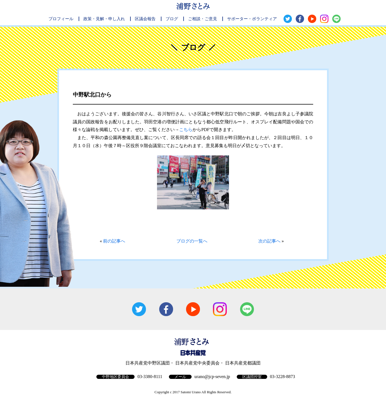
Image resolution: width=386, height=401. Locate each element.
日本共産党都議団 (243, 363)
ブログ (172, 19)
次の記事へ (269, 241)
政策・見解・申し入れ (104, 19)
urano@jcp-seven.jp (212, 376)
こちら (185, 129)
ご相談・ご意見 (202, 19)
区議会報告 (145, 19)
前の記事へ (114, 241)
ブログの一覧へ (191, 241)
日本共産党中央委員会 (197, 363)
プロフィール (60, 19)
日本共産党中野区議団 (147, 363)
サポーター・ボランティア (252, 19)
